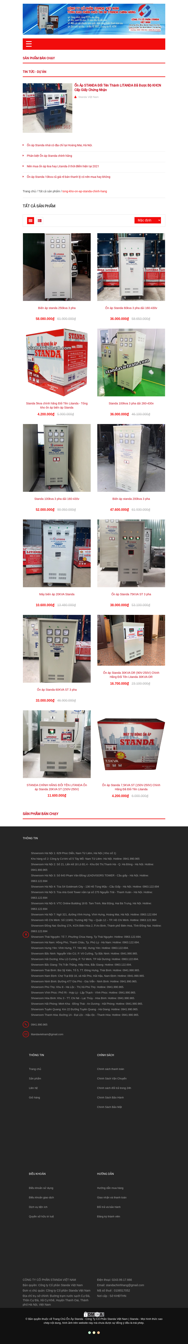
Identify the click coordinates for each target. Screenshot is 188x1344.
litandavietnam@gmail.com (47, 1034)
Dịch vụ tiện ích (38, 1207)
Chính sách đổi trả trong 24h (114, 1088)
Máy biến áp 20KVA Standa (56, 594)
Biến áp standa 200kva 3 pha (131, 498)
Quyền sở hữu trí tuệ (41, 1216)
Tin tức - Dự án (34, 72)
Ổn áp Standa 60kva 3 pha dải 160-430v (131, 308)
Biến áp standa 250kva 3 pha (57, 308)
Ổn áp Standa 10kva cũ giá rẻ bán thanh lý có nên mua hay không (68, 176)
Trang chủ (29, 191)
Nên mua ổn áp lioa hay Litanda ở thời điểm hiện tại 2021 (63, 166)
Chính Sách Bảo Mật (109, 1107)
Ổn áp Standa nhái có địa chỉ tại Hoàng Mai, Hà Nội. (60, 145)
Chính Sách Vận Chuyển (112, 1078)
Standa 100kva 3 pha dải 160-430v (56, 498)
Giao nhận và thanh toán (111, 1197)
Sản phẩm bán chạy (39, 58)
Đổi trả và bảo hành (109, 1207)
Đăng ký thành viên (108, 1216)
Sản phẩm (35, 1078)
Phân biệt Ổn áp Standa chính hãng (49, 155)
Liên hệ (33, 1088)
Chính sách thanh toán (110, 1069)
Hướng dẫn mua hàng (110, 1188)
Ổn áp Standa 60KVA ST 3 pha (57, 689)
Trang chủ (35, 1069)
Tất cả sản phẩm (49, 191)
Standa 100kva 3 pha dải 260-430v (131, 403)
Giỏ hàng (34, 1097)
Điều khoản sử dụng (41, 1188)
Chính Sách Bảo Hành (110, 1097)
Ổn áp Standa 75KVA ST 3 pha (131, 594)
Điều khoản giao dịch (41, 1197)
